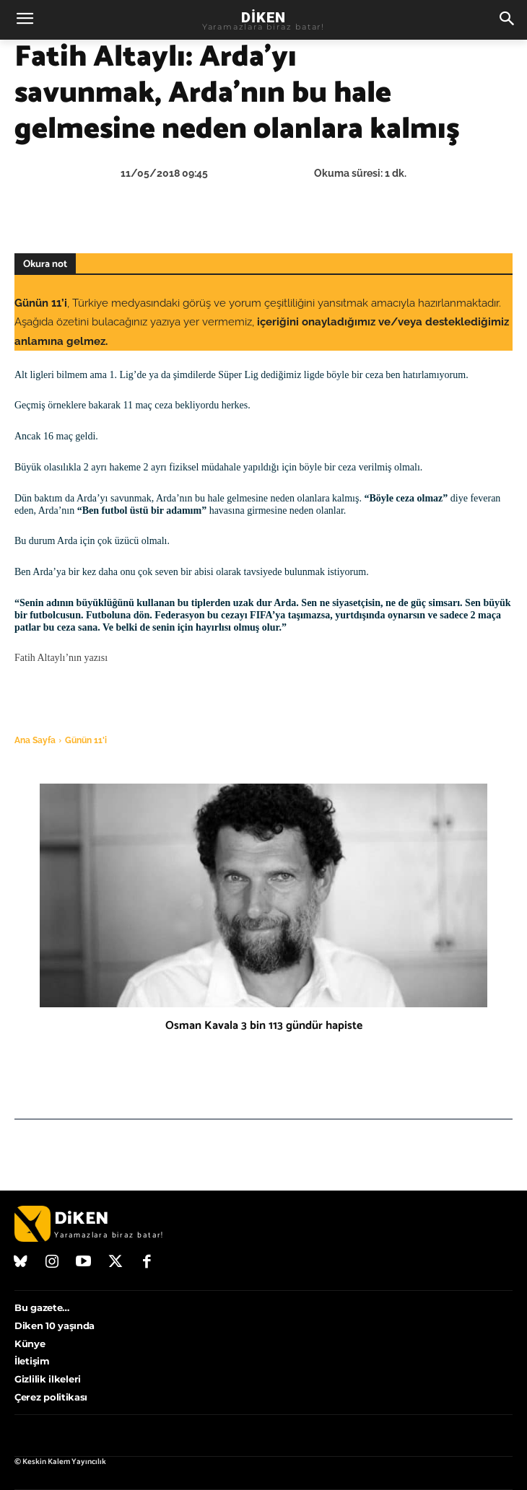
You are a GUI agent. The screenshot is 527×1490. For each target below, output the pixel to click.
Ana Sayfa (35, 740)
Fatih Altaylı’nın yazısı (62, 657)
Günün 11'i (86, 740)
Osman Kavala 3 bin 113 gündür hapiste (263, 1025)
